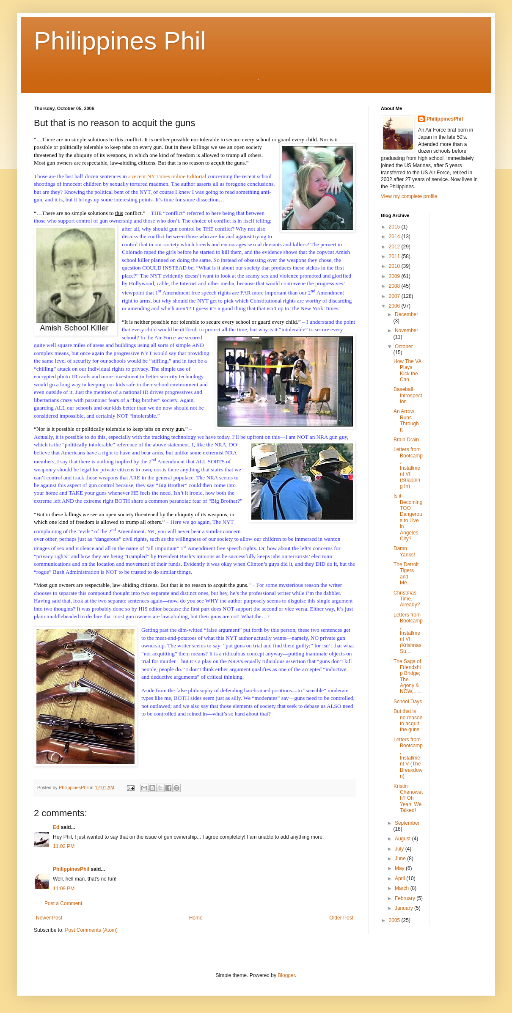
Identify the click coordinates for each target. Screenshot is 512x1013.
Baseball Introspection (408, 395)
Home (196, 918)
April (400, 878)
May (400, 868)
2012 (395, 247)
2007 (395, 296)
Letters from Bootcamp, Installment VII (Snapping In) (408, 467)
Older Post (341, 918)
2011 (395, 256)
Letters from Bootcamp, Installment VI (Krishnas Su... (408, 633)
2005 (395, 920)
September (407, 823)
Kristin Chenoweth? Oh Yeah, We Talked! (408, 798)
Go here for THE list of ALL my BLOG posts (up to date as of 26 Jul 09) (146, 77)
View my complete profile (409, 196)
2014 (395, 236)
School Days (408, 702)
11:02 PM (63, 846)
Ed (56, 827)
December (406, 314)
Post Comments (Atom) (91, 930)
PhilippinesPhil (71, 869)
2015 (395, 227)
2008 (395, 286)
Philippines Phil (120, 41)
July (400, 849)
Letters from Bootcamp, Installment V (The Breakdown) (408, 758)
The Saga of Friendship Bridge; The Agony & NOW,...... (408, 676)
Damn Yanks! (404, 551)
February (405, 898)
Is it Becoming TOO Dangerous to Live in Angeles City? (408, 517)
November (406, 330)
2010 (395, 266)
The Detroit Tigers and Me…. (406, 574)
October (404, 347)
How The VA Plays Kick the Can (407, 370)
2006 (395, 306)
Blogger (286, 975)
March (402, 888)
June (401, 859)
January (404, 908)
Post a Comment (63, 903)
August (403, 839)
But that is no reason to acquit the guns (408, 720)
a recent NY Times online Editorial (167, 176)
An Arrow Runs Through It (406, 420)
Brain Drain (406, 440)
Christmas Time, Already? (407, 599)
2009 (395, 276)
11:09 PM (63, 889)
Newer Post (49, 918)
